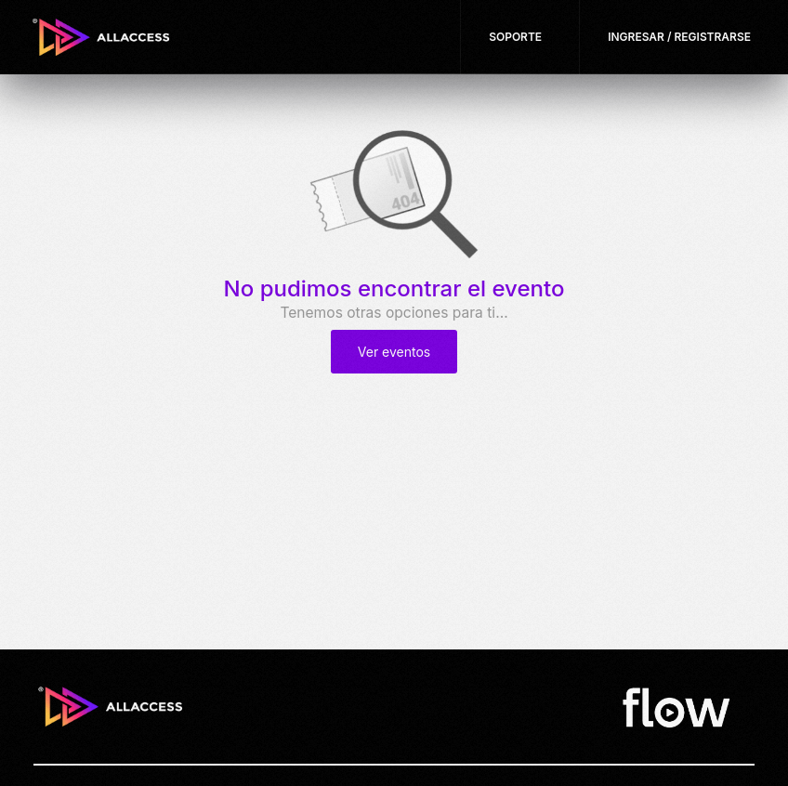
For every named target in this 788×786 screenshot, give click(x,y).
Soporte (515, 37)
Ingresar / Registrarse (679, 37)
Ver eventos (394, 352)
